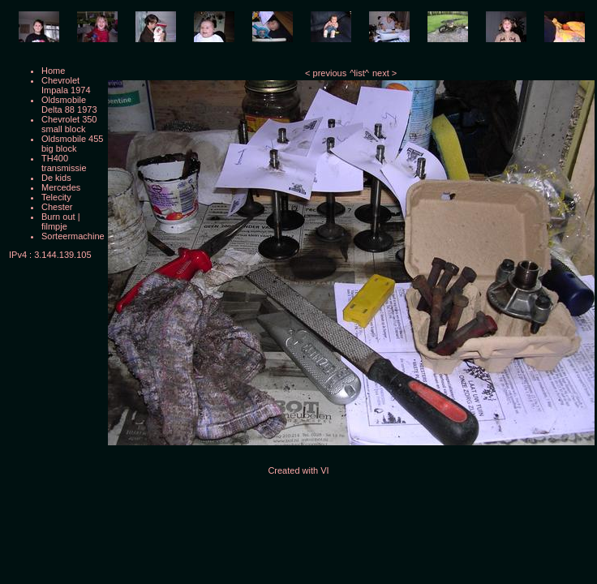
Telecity (56, 197)
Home (53, 70)
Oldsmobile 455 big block (72, 143)
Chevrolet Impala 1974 (66, 85)
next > (384, 73)
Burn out (58, 216)
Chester (57, 207)
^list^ (359, 73)
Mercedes (60, 187)
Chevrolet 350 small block (69, 124)
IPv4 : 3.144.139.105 (50, 255)
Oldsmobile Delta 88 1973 (69, 104)
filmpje (54, 226)
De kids (56, 177)
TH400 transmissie (64, 163)
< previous (325, 73)
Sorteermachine (73, 236)
